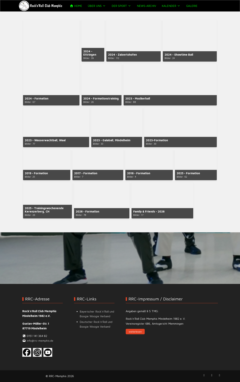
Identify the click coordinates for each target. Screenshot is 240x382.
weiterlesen (135, 331)
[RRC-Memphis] (41, 5)
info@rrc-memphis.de (40, 340)
